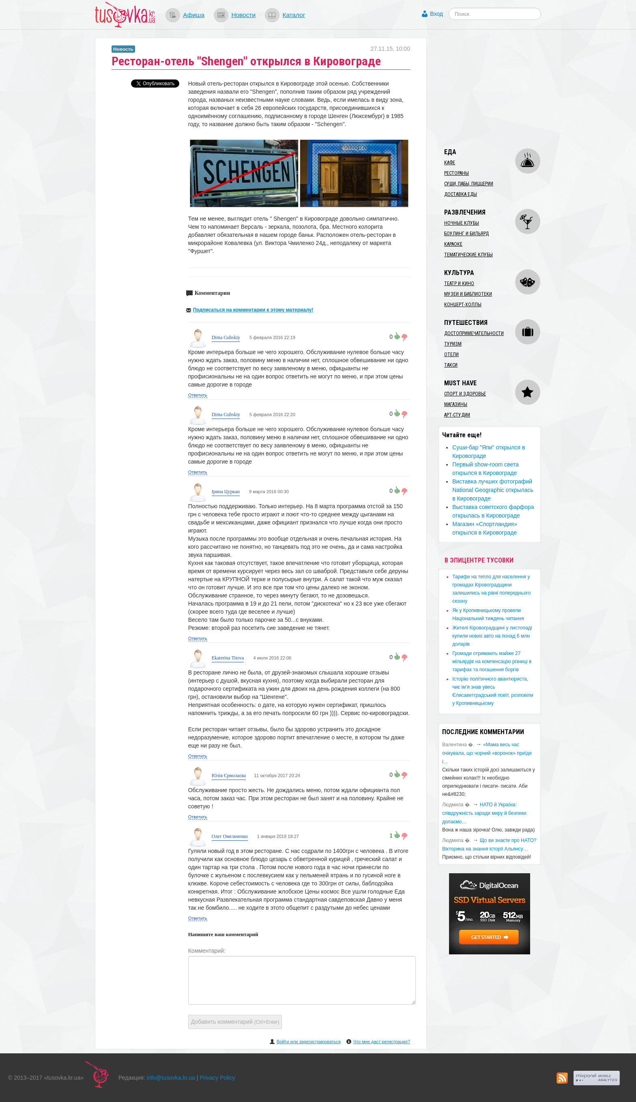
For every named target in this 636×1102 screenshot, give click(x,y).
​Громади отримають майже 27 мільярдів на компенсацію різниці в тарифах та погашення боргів (491, 661)
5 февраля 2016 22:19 (271, 337)
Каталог (293, 14)
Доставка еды (460, 194)
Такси (451, 365)
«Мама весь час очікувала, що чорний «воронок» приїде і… (487, 753)
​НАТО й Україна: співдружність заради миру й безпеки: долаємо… (484, 813)
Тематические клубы (468, 255)
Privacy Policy (217, 1077)
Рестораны (456, 173)
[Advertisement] (499, 88)
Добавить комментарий (235, 1021)
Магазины (455, 404)
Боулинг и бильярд (466, 233)
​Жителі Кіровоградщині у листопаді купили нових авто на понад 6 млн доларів (492, 636)
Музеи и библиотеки (468, 294)
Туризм (453, 344)
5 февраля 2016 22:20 (271, 414)
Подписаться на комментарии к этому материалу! (253, 310)
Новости (243, 14)
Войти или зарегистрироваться (309, 1041)
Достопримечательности (474, 333)
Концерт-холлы (462, 304)
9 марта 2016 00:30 (268, 491)
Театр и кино (459, 283)
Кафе (449, 162)
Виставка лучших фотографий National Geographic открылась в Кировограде (492, 490)
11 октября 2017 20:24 (277, 775)
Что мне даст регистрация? (381, 1041)
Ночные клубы (461, 223)
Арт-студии (457, 415)
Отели (451, 354)
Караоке (453, 244)
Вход (436, 14)
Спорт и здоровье (465, 394)
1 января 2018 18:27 (277, 836)
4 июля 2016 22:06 (271, 657)
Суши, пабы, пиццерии (468, 184)
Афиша (193, 14)
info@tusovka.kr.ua (171, 1077)
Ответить (197, 395)
